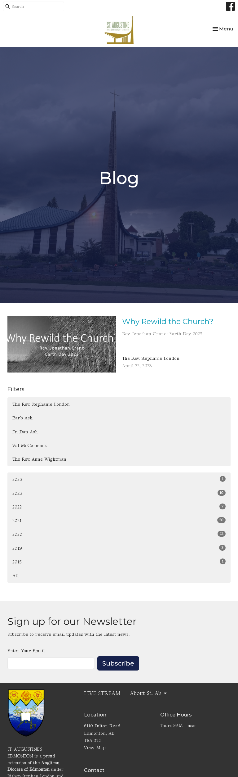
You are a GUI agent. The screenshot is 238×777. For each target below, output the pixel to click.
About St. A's (149, 693)
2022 (119, 507)
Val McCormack (29, 446)
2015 (119, 561)
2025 (119, 479)
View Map (95, 748)
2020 (119, 534)
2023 (119, 493)
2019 (119, 548)
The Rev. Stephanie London (41, 404)
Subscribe (118, 663)
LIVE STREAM (102, 693)
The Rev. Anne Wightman (39, 459)
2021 (119, 520)
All (15, 576)
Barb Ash (22, 418)
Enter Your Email (26, 651)
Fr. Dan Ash (25, 432)
